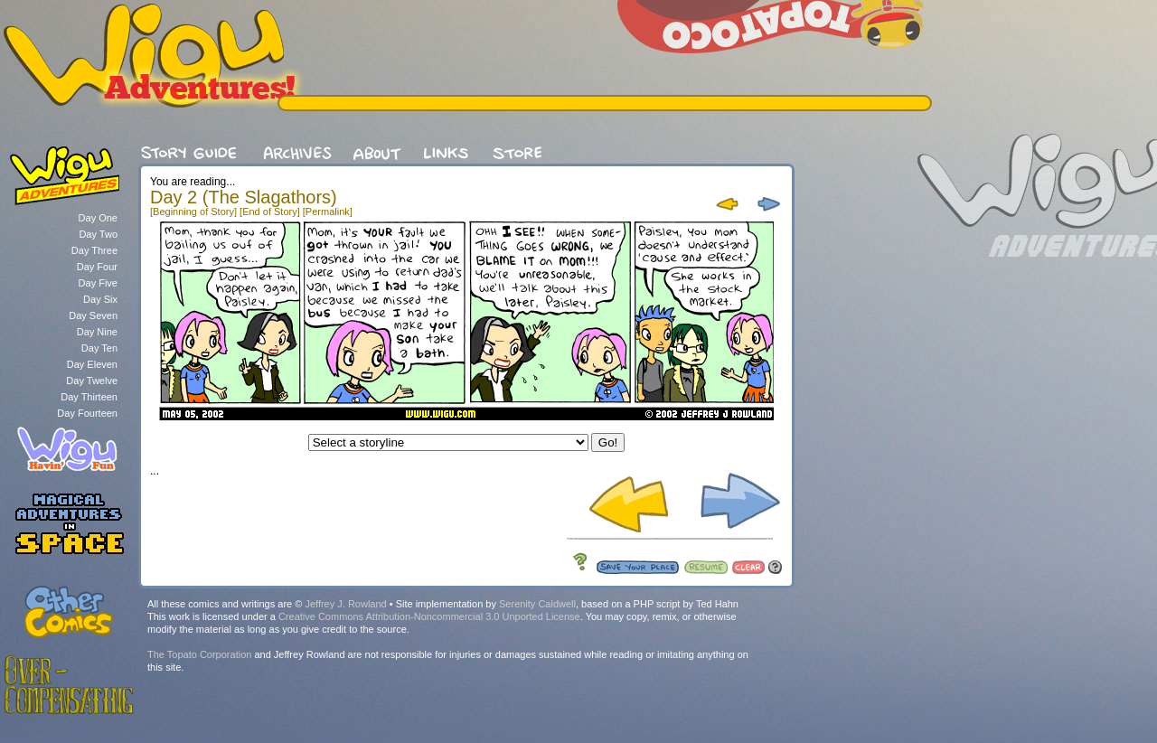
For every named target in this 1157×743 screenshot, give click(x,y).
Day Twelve (92, 380)
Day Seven (93, 315)
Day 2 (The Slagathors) (243, 197)
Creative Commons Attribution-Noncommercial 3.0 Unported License (429, 616)
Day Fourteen (87, 413)
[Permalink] (328, 211)
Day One (98, 217)
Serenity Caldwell (537, 603)
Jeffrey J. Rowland (345, 603)
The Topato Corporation (199, 654)
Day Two (98, 234)
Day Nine (97, 331)
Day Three (94, 250)
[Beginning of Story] (193, 211)
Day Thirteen (89, 396)
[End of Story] (270, 211)
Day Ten (99, 348)
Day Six (100, 299)
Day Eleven (92, 364)
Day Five (98, 282)
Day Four (97, 266)
